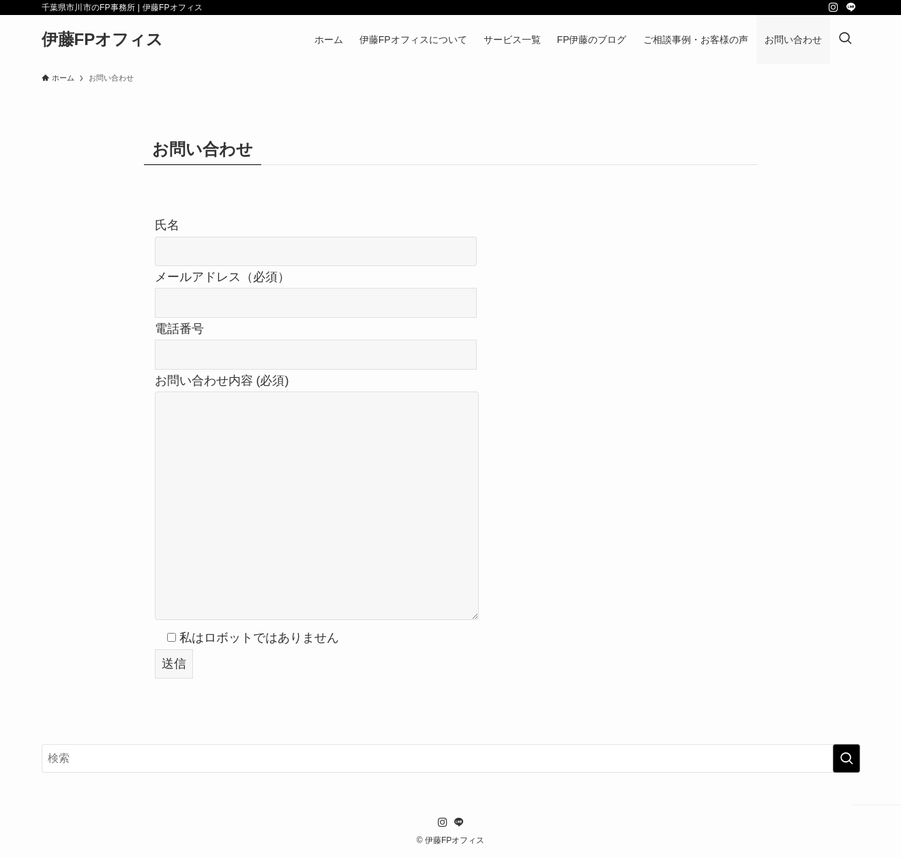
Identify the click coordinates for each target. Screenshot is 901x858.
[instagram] (833, 7)
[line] (851, 7)
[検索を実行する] (846, 758)
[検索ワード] (451, 758)
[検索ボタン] (845, 39)
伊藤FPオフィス (103, 39)
